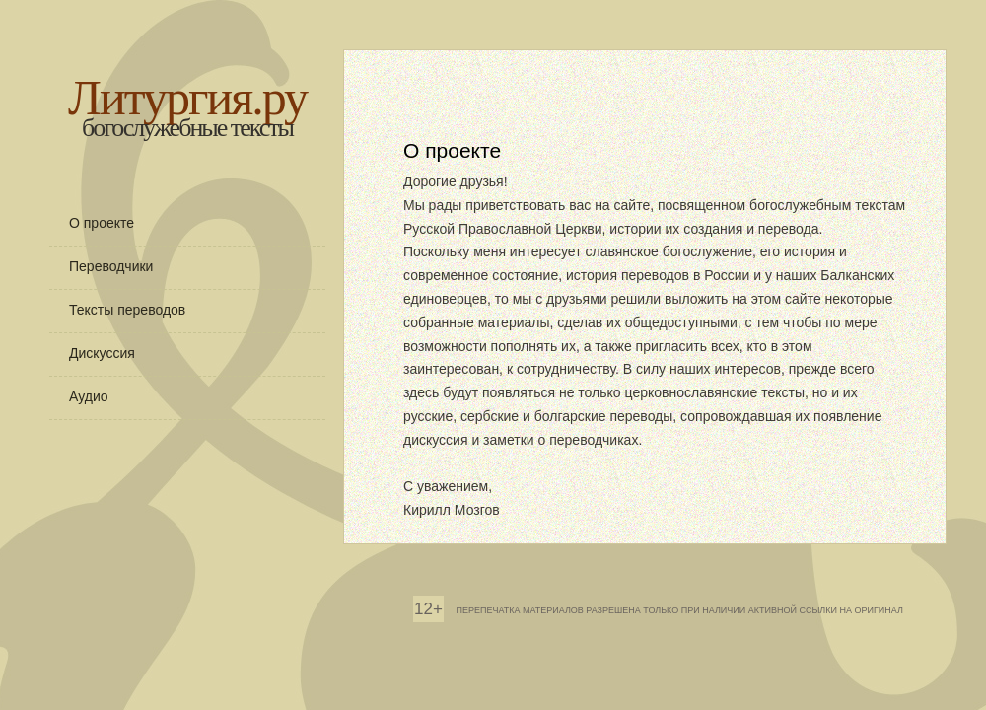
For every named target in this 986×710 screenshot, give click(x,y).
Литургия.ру (187, 97)
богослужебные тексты (187, 127)
